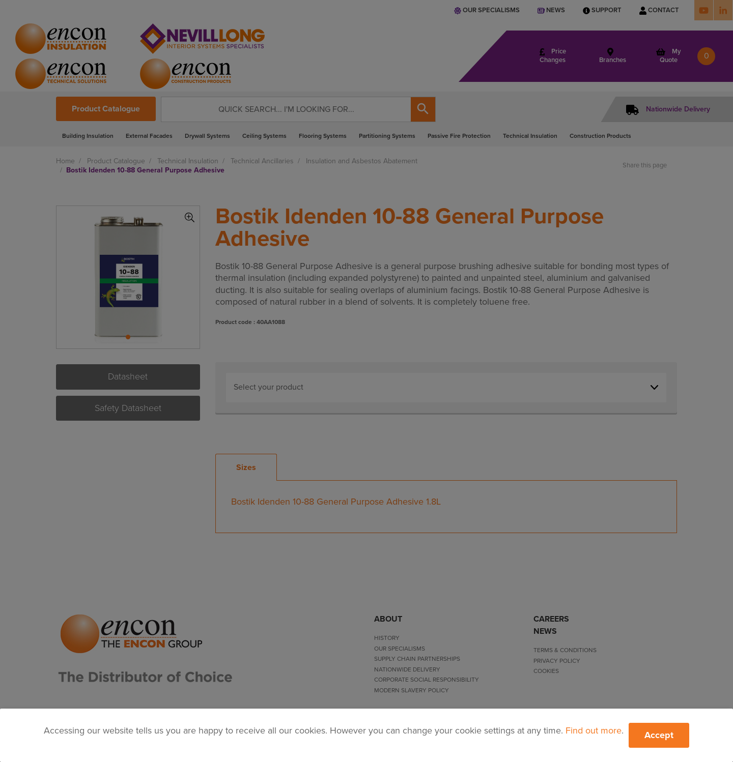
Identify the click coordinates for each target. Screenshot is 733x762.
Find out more (594, 730)
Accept (658, 735)
